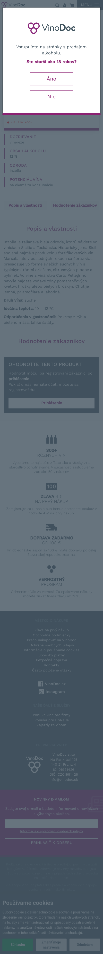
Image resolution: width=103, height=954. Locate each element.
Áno (51, 79)
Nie (51, 96)
